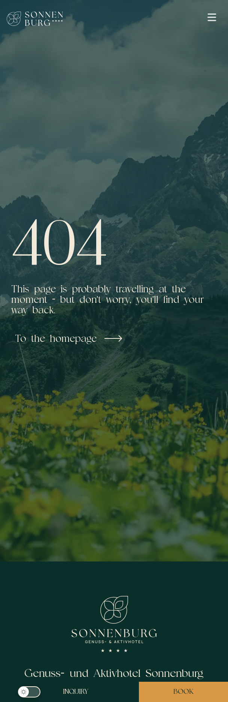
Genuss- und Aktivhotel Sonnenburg (114, 673)
